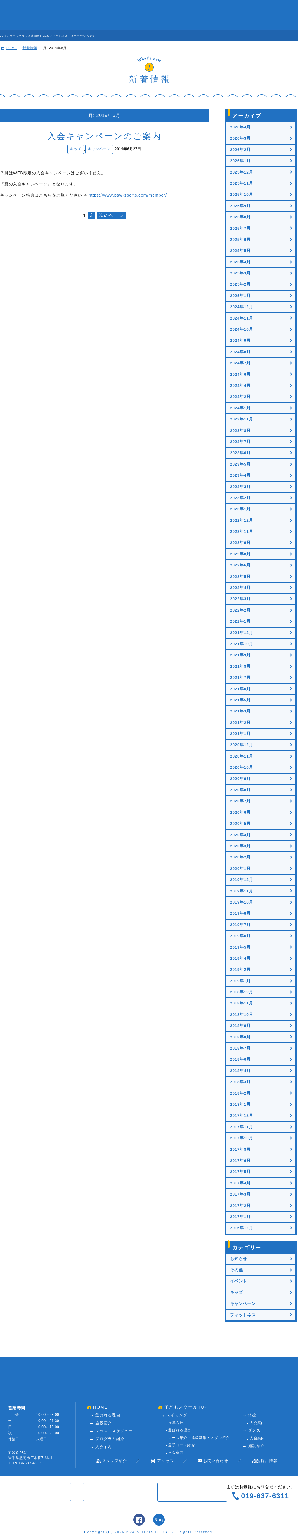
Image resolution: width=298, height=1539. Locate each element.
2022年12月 (241, 520)
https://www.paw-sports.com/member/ (128, 195)
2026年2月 (240, 149)
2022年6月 (240, 565)
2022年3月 (240, 599)
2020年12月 (241, 745)
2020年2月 (240, 857)
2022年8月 (240, 554)
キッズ (75, 149)
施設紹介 (96, 15)
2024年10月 (241, 329)
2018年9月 (240, 1025)
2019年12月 (241, 879)
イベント (238, 1281)
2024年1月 (240, 408)
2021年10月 (241, 644)
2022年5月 (240, 576)
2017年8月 (240, 1149)
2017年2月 (240, 1205)
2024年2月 (240, 396)
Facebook (139, 1520)
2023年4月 (240, 475)
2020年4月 (240, 835)
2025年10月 (241, 194)
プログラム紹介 (109, 1439)
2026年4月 (240, 127)
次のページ (111, 215)
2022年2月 (240, 610)
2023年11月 (241, 419)
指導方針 (176, 1423)
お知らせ (238, 1259)
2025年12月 (241, 172)
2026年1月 (240, 161)
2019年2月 (240, 969)
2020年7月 (240, 801)
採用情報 (269, 1461)
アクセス (220, 15)
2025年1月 (240, 295)
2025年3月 (240, 273)
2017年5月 (240, 1171)
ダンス (254, 1430)
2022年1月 (240, 621)
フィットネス (243, 1315)
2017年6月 (240, 1160)
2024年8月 (240, 352)
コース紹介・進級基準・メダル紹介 (199, 1438)
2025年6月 (240, 239)
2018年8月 (240, 1037)
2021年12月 (241, 633)
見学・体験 (276, 35)
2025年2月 (240, 284)
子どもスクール (282, 15)
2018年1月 (240, 1104)
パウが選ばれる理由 (65, 15)
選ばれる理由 (107, 1415)
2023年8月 (240, 430)
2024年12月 (241, 307)
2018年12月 (241, 992)
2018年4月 (240, 1071)
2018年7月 (240, 1048)
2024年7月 (240, 363)
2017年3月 (240, 1194)
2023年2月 (240, 498)
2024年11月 (241, 318)
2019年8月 (240, 913)
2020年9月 (240, 779)
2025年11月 (241, 183)
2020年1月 (240, 868)
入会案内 (158, 15)
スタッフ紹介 (189, 15)
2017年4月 (240, 1183)
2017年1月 (240, 1217)
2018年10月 (241, 1014)
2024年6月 (240, 374)
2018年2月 (240, 1093)
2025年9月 (240, 206)
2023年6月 (240, 453)
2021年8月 (240, 666)
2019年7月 (240, 925)
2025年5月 (240, 250)
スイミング (177, 1415)
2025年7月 (240, 228)
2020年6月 (240, 812)
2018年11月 (241, 1003)
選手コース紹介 (181, 1445)
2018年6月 (240, 1059)
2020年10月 (241, 767)
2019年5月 (240, 947)
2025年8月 (240, 217)
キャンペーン (99, 149)
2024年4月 (240, 385)
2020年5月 (240, 823)
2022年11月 (241, 531)
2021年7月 (240, 677)
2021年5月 (240, 700)
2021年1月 (240, 733)
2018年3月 (240, 1082)
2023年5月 (240, 464)
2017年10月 (241, 1138)
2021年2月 (240, 722)
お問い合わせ (251, 15)
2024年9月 (240, 340)
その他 (236, 1270)
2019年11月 (241, 891)
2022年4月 (240, 587)
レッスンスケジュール (127, 15)
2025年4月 (240, 262)
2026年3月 (240, 138)
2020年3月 (240, 846)
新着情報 (29, 48)
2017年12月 (241, 1115)
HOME (11, 48)
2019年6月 (240, 936)
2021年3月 (240, 711)
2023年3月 (240, 487)
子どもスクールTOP (186, 1407)
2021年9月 (240, 655)
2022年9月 (240, 542)
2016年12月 (241, 1228)
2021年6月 (240, 689)
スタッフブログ (159, 1520)
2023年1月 (240, 509)
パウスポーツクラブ (25, 15)
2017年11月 (241, 1127)
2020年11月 (241, 756)
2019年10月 (241, 902)
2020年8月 (240, 790)
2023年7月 (240, 441)
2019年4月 (240, 958)
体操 (252, 1415)
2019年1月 (240, 981)
